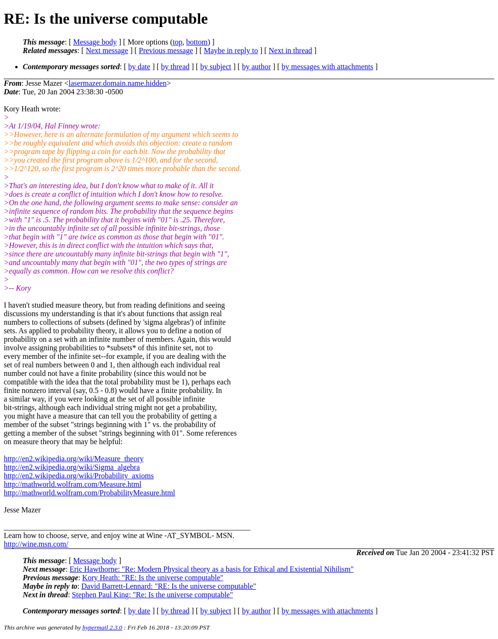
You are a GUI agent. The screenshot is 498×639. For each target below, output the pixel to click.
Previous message (166, 50)
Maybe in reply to (231, 50)
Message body (95, 42)
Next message (107, 50)
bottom (196, 42)
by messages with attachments (327, 67)
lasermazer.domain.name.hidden (118, 83)
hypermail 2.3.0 (102, 627)
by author (256, 67)
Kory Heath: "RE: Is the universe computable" (152, 578)
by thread (175, 67)
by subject (215, 67)
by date (139, 67)
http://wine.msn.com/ (36, 544)
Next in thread (291, 50)
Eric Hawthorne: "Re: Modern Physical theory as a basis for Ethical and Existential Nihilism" (212, 569)
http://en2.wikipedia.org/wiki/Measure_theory (74, 459)
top (177, 42)
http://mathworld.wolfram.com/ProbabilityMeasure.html (89, 493)
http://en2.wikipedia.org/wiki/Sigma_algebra (72, 467)
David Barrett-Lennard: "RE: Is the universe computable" (169, 586)
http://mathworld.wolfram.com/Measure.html (72, 484)
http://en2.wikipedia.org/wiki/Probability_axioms (79, 476)
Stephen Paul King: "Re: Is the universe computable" (152, 595)
